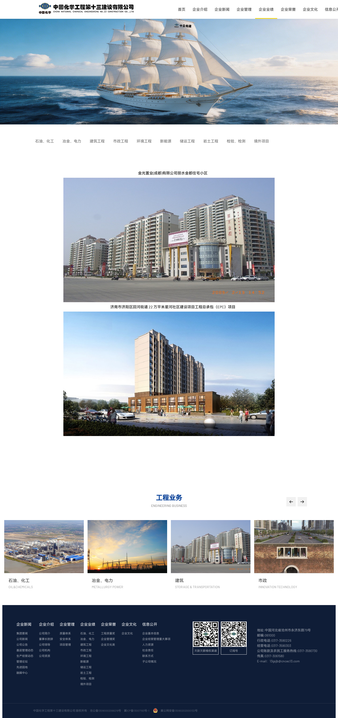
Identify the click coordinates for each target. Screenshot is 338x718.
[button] (291, 501)
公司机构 (44, 650)
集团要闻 (22, 633)
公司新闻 (22, 639)
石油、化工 (87, 633)
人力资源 (148, 644)
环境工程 (86, 655)
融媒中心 (22, 672)
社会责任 (148, 650)
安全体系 (65, 639)
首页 (181, 9)
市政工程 (86, 650)
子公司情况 (149, 661)
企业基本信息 (150, 633)
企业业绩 (266, 9)
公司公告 (22, 644)
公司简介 (44, 633)
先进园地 (22, 667)
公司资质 (44, 655)
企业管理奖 (108, 639)
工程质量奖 (108, 633)
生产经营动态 (24, 655)
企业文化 (310, 9)
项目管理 (65, 644)
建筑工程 (86, 644)
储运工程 (86, 667)
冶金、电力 (87, 639)
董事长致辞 (46, 639)
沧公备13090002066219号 (105, 710)
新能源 (84, 661)
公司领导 (44, 644)
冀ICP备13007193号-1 (137, 710)
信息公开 (149, 624)
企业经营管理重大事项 (156, 639)
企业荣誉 (288, 9)
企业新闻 (222, 9)
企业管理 (244, 9)
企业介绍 (199, 9)
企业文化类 (108, 644)
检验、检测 (87, 678)
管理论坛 (22, 661)
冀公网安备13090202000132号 (180, 710)
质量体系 (65, 633)
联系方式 (148, 655)
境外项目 (86, 684)
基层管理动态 (24, 650)
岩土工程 (86, 672)
